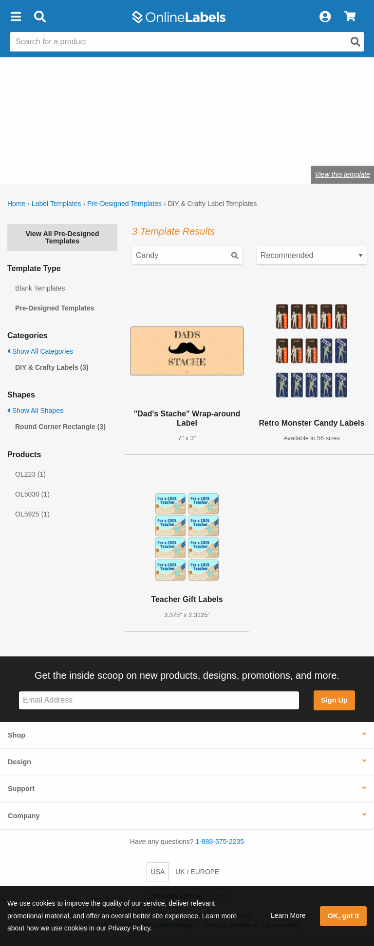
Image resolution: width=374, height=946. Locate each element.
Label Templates (56, 203)
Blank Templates (40, 288)
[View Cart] (350, 17)
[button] (15, 17)
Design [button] (19, 762)
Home (16, 203)
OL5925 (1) (32, 514)
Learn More (288, 915)
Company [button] (24, 816)
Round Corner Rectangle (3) (60, 426)
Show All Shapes (35, 410)
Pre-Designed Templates (124, 203)
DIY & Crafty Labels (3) (52, 367)
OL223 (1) (30, 474)
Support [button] (21, 788)
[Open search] (355, 42)
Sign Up (334, 700)
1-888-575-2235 (220, 841)
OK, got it (343, 916)
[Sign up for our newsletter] (159, 700)
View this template (342, 174)
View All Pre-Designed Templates (62, 237)
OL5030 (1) (32, 494)
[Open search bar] (39, 17)
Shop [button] (16, 735)
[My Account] (325, 17)
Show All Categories (40, 351)
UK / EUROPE (197, 872)
